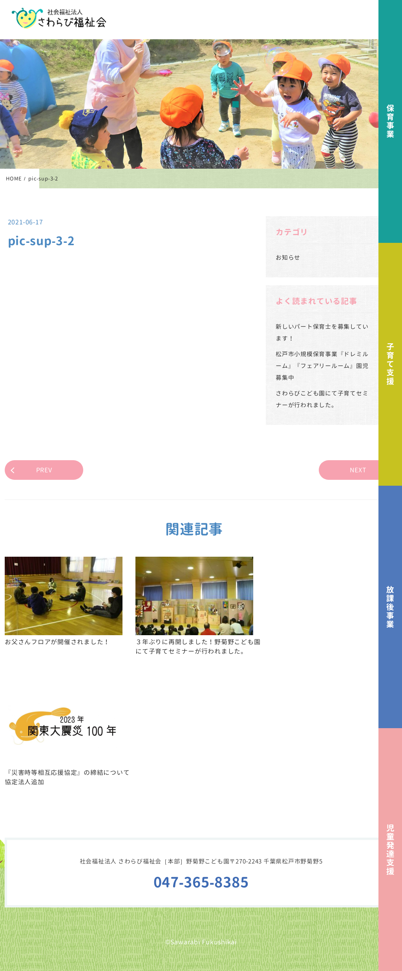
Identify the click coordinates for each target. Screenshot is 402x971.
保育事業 (390, 121)
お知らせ (288, 257)
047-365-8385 (201, 882)
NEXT (358, 470)
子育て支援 (390, 364)
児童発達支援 (390, 849)
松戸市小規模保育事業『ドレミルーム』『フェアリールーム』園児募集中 (322, 366)
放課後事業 (390, 607)
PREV (44, 470)
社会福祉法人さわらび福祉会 (59, 18)
